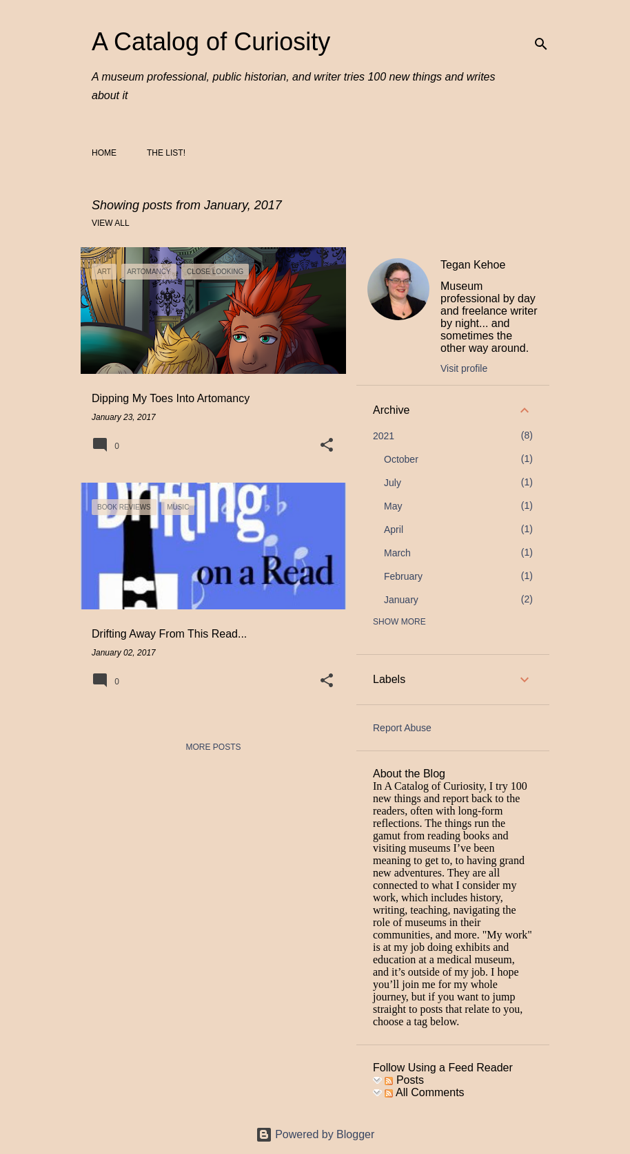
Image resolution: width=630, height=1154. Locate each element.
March (397, 552)
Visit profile (463, 368)
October (401, 459)
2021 (383, 435)
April (393, 529)
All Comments (424, 1092)
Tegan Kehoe (472, 265)
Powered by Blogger (315, 1134)
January (401, 599)
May (393, 506)
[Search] (541, 44)
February (403, 576)
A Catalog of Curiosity (211, 42)
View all (111, 223)
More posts (213, 747)
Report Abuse (402, 727)
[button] (326, 446)
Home (104, 153)
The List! (166, 153)
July (392, 482)
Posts (404, 1080)
